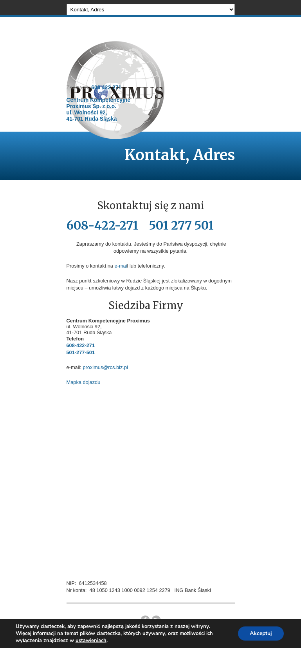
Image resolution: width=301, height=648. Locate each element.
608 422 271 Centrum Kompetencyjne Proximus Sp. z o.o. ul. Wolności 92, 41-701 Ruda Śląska (98, 103)
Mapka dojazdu (84, 382)
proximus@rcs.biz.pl (105, 367)
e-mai (121, 266)
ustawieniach (91, 640)
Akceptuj (261, 633)
